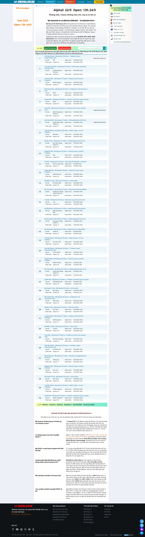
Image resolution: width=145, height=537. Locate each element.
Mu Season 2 (88, 512)
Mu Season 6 (88, 514)
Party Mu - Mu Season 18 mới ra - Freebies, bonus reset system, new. (65, 109)
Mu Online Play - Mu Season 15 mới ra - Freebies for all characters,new (62, 297)
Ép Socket (115, 13)
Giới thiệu (60, 2)
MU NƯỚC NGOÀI (88, 404)
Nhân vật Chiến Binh (118, 19)
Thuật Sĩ (76, 436)
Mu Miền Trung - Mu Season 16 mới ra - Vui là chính (61, 181)
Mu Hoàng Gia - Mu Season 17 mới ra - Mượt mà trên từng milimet (66, 189)
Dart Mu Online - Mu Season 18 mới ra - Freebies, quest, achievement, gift (63, 57)
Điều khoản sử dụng (101, 535)
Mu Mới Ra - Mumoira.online (21, 514)
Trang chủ (41, 2)
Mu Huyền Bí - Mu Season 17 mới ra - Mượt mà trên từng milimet (65, 229)
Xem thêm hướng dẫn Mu (122, 42)
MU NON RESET (77, 404)
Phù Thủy (95, 435)
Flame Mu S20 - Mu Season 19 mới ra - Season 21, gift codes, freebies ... (64, 171)
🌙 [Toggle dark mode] (142, 521)
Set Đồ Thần (116, 23)
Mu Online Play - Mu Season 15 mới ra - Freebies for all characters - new (66, 89)
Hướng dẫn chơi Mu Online (61, 514)
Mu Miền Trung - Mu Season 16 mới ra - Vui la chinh (61, 326)
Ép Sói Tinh (116, 39)
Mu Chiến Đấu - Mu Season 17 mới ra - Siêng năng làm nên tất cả (65, 120)
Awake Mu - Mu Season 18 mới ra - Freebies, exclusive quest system (67, 99)
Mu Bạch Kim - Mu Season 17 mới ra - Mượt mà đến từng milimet (65, 208)
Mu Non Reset (88, 519)
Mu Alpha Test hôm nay (60, 512)
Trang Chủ (41, 6)
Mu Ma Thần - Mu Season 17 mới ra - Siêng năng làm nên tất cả (65, 141)
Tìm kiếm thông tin (58, 519)
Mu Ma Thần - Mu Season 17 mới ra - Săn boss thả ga (62, 307)
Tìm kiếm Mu (50, 2)
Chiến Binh (88, 435)
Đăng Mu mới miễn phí (59, 517)
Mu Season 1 (88, 509)
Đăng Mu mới (70, 2)
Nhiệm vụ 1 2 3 (117, 29)
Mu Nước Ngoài (88, 522)
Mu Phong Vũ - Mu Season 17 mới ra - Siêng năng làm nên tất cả (65, 219)
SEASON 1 (45, 404)
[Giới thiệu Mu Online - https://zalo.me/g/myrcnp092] (22, 23)
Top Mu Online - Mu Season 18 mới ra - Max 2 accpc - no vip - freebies (64, 131)
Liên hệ (106, 517)
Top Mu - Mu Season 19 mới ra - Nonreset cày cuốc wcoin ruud (65, 200)
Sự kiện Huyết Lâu (118, 35)
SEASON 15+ (68, 404)
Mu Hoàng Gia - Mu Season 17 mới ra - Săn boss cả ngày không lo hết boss (65, 356)
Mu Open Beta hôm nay (60, 509)
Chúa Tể (70, 436)
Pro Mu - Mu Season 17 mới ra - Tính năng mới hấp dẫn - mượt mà (65, 161)
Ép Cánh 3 (115, 16)
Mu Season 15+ (88, 517)
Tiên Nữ (101, 435)
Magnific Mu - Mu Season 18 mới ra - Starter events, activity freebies (64, 152)
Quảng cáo (107, 514)
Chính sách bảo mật (116, 535)
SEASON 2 (52, 404)
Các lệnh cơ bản (117, 32)
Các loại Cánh (116, 26)
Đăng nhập (99, 2)
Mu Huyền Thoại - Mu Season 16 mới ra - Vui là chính (61, 288)
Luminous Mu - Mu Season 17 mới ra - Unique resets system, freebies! (64, 79)
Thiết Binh (83, 436)
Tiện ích (90, 2)
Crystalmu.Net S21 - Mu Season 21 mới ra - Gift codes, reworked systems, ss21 (65, 67)
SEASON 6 (60, 404)
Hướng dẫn (81, 2)
